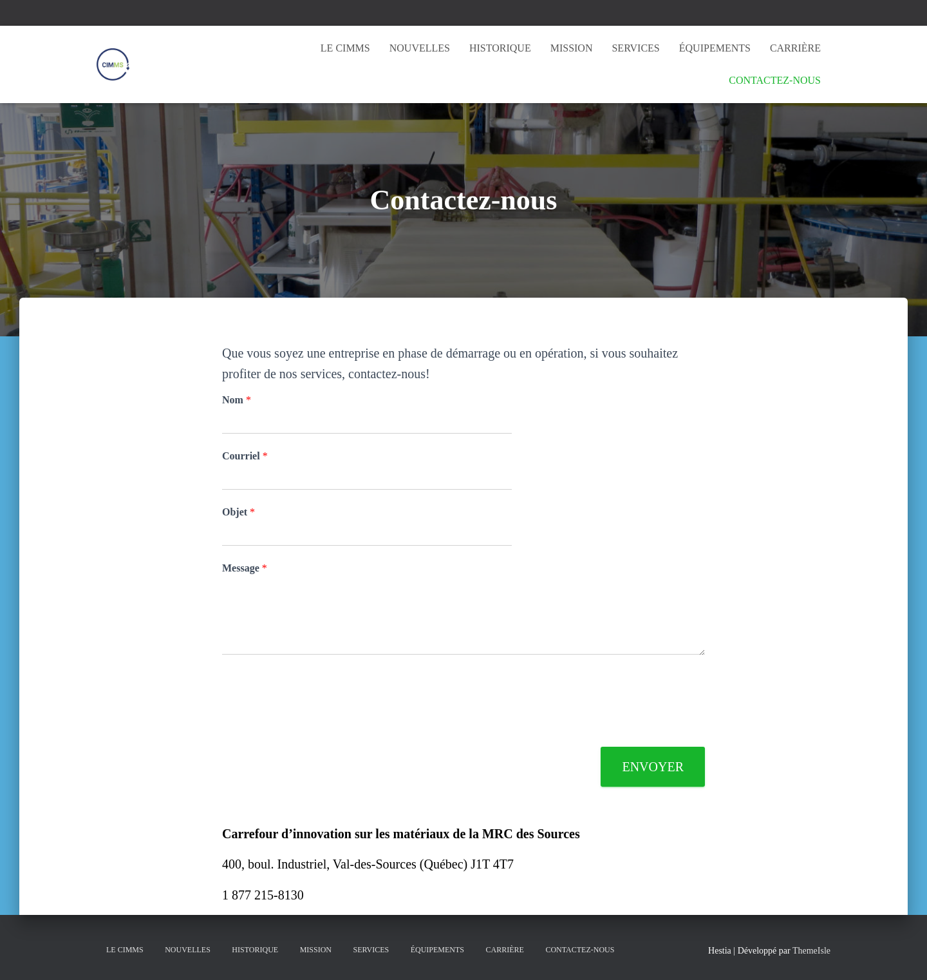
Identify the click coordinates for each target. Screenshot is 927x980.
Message (244, 567)
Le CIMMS (345, 48)
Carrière (795, 48)
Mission (571, 48)
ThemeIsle (811, 951)
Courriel (245, 455)
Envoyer (653, 767)
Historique (500, 48)
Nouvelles (419, 48)
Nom (236, 399)
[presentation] (320, 725)
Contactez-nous (775, 80)
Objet (238, 511)
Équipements (715, 48)
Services (635, 48)
